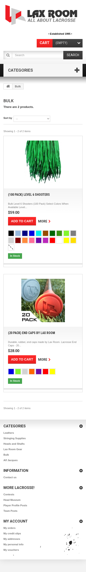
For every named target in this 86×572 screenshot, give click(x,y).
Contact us (10, 477)
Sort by (7, 118)
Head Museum (12, 500)
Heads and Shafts (14, 443)
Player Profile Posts (15, 505)
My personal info (13, 544)
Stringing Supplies (14, 438)
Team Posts (10, 510)
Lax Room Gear (12, 449)
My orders (9, 528)
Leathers (8, 432)
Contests (8, 494)
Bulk (6, 454)
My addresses (11, 539)
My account (15, 521)
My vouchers (11, 549)
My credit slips (12, 533)
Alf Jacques (10, 460)
